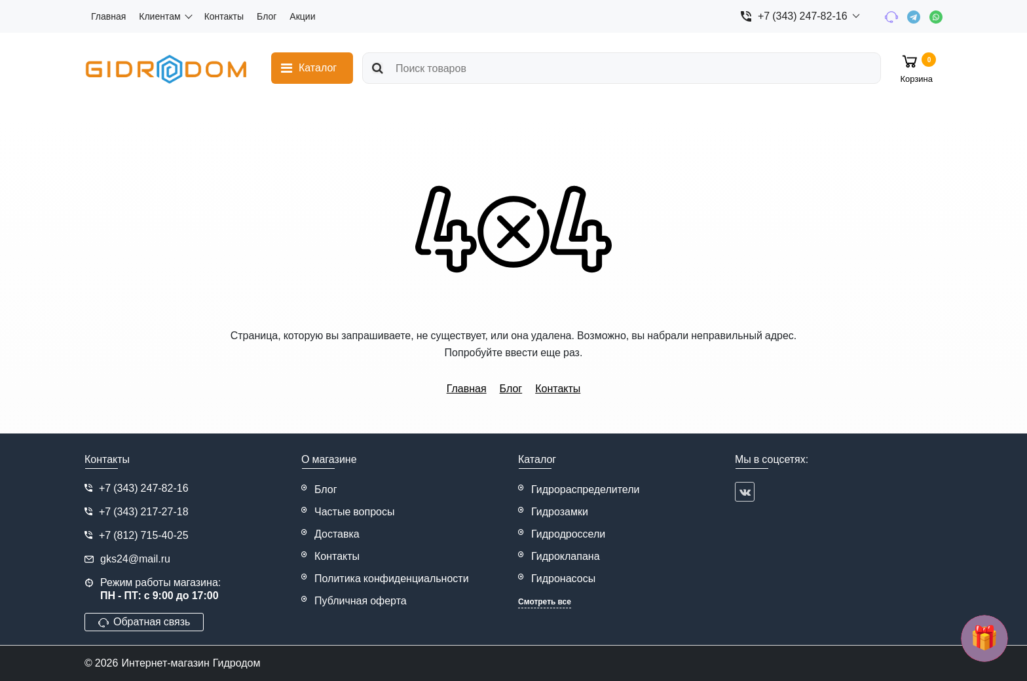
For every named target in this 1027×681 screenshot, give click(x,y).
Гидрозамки (559, 512)
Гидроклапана (565, 556)
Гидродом (237, 663)
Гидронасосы (563, 578)
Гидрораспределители (585, 489)
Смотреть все (544, 601)
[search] (621, 68)
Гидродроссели (568, 534)
